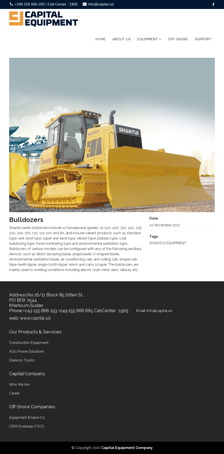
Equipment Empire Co (27, 417)
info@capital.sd (101, 4)
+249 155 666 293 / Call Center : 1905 (46, 4)
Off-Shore (178, 39)
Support (203, 39)
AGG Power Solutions (26, 351)
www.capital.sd (35, 318)
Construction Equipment (29, 343)
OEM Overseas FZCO (26, 426)
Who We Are (19, 384)
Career (14, 393)
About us (121, 39)
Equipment (147, 39)
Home (101, 39)
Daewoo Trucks (22, 360)
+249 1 (29, 310)
